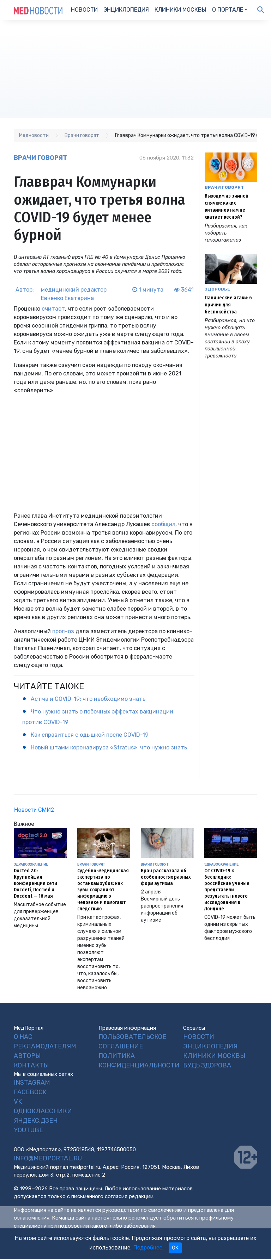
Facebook (30, 1092)
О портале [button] (227, 9)
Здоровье (217, 289)
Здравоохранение (31, 864)
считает (53, 308)
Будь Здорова (207, 1065)
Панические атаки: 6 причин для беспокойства (228, 305)
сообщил (163, 524)
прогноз (63, 631)
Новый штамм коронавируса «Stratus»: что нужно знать (109, 747)
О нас (23, 1037)
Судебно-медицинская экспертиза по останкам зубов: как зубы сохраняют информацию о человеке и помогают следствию (103, 890)
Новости (84, 9)
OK (175, 1248)
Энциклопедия (126, 9)
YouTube (28, 1130)
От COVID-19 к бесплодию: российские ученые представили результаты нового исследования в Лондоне (226, 890)
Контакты (31, 1065)
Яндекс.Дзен (36, 1120)
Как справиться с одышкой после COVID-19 (90, 734)
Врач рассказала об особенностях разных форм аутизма (166, 877)
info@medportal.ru (48, 1158)
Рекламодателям (45, 1046)
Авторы (27, 1056)
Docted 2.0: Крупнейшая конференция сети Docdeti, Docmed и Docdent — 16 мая (35, 883)
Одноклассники (43, 1111)
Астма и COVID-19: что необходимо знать (88, 699)
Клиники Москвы (180, 9)
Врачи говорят (40, 158)
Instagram (32, 1082)
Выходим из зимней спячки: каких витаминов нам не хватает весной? (226, 206)
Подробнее (147, 1247)
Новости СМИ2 (34, 809)
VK (18, 1101)
